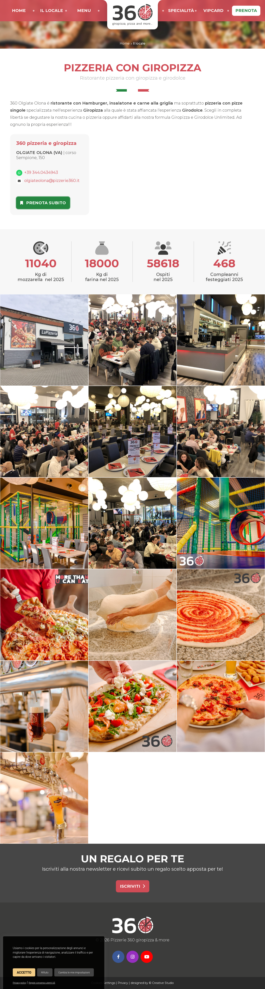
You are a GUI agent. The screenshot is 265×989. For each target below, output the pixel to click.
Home (125, 43)
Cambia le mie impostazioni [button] (74, 972)
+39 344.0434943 (41, 172)
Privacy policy (19, 983)
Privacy (123, 983)
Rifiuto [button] (44, 972)
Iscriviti (132, 886)
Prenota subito (43, 202)
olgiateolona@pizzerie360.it (52, 180)
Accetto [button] (24, 972)
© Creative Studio (161, 983)
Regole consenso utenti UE (42, 983)
